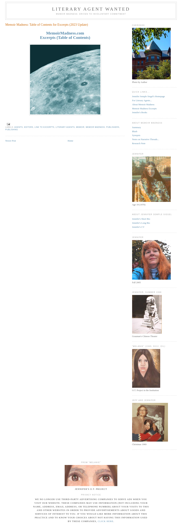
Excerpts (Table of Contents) (65, 37)
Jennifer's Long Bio (141, 223)
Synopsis (136, 135)
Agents (18, 127)
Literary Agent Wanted (91, 9)
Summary (136, 127)
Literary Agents (65, 127)
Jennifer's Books (139, 112)
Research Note (138, 143)
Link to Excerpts (44, 127)
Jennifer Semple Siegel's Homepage (148, 96)
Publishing (11, 130)
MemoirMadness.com (65, 33)
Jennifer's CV (138, 227)
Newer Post (10, 140)
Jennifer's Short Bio (141, 219)
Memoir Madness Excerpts (144, 108)
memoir (80, 127)
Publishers (112, 127)
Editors (28, 127)
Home (70, 140)
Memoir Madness (95, 127)
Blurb (134, 131)
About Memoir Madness (143, 104)
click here (105, 521)
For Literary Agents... (142, 100)
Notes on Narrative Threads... (145, 139)
